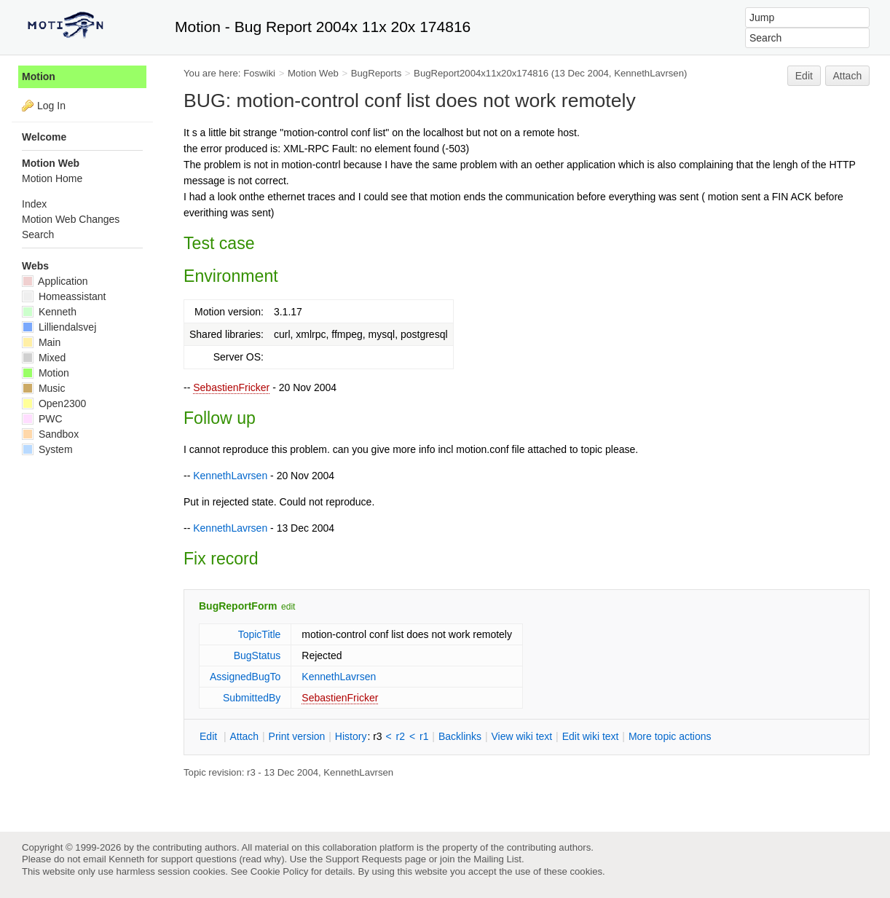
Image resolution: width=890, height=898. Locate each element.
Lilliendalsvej (59, 327)
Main (41, 342)
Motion (38, 76)
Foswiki (259, 73)
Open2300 (54, 403)
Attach (847, 76)
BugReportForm (238, 606)
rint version (297, 736)
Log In (51, 105)
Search (38, 234)
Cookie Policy (280, 871)
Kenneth (49, 312)
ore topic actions (670, 736)
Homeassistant (64, 296)
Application (55, 281)
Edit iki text (590, 736)
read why (262, 859)
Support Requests (364, 859)
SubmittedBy (251, 698)
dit (210, 736)
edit (288, 607)
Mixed (44, 357)
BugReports (376, 73)
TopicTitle (259, 634)
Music (43, 388)
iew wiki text (521, 736)
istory (351, 736)
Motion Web (313, 73)
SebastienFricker (231, 387)
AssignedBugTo (245, 676)
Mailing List (497, 859)
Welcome (44, 137)
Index (34, 204)
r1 (424, 736)
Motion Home (52, 178)
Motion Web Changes (70, 219)
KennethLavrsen (649, 73)
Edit (804, 76)
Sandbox (50, 434)
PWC (42, 419)
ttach (244, 736)
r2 (400, 736)
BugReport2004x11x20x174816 (481, 73)
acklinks (459, 736)
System (47, 449)
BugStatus (257, 655)
